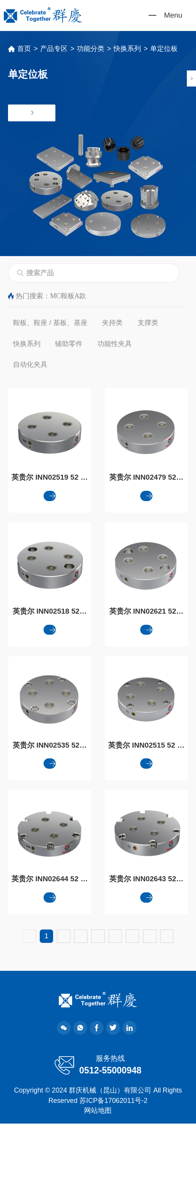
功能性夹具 (114, 344)
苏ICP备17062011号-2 (113, 1170)
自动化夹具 (30, 364)
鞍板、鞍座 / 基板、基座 (50, 323)
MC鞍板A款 (68, 296)
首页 (24, 48)
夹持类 (112, 323)
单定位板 (164, 48)
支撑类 (148, 323)
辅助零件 (69, 344)
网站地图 (98, 1181)
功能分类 (90, 48)
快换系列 (127, 48)
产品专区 (54, 48)
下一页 (98, 1006)
